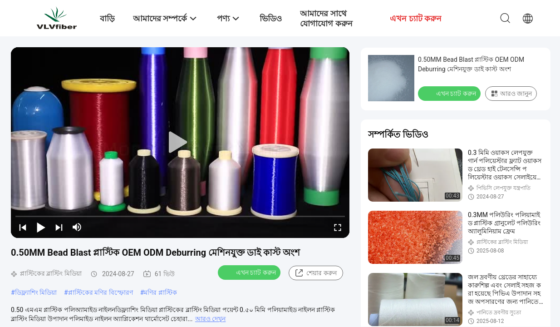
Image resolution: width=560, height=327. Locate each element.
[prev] (23, 227)
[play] (180, 142)
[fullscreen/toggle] (338, 227)
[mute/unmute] (77, 227)
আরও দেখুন (210, 318)
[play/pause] (41, 227)
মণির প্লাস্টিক (160, 292)
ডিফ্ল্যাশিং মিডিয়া (36, 292)
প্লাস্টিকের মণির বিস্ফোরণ (100, 292)
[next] (59, 227)
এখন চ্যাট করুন (250, 272)
